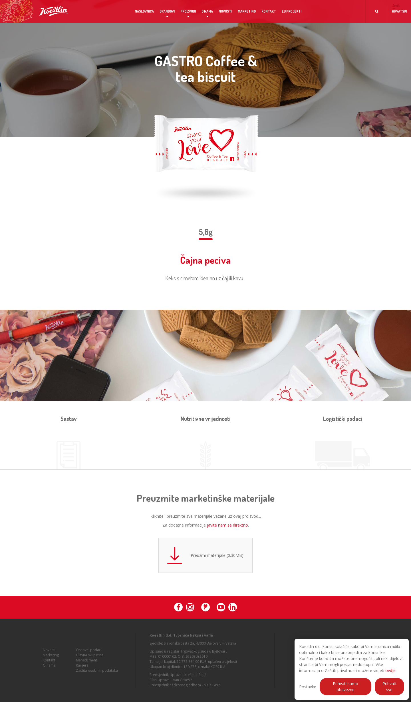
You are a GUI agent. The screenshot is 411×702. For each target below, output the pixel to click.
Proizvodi (188, 11)
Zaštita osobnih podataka (97, 672)
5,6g (206, 232)
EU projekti (291, 11)
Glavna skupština (89, 656)
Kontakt (268, 11)
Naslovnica (144, 11)
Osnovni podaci (89, 651)
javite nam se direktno (227, 525)
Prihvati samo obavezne (345, 686)
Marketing (247, 11)
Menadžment (86, 661)
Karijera (82, 667)
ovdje (390, 670)
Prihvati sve (389, 686)
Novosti (225, 11)
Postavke (307, 686)
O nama (207, 11)
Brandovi (167, 11)
